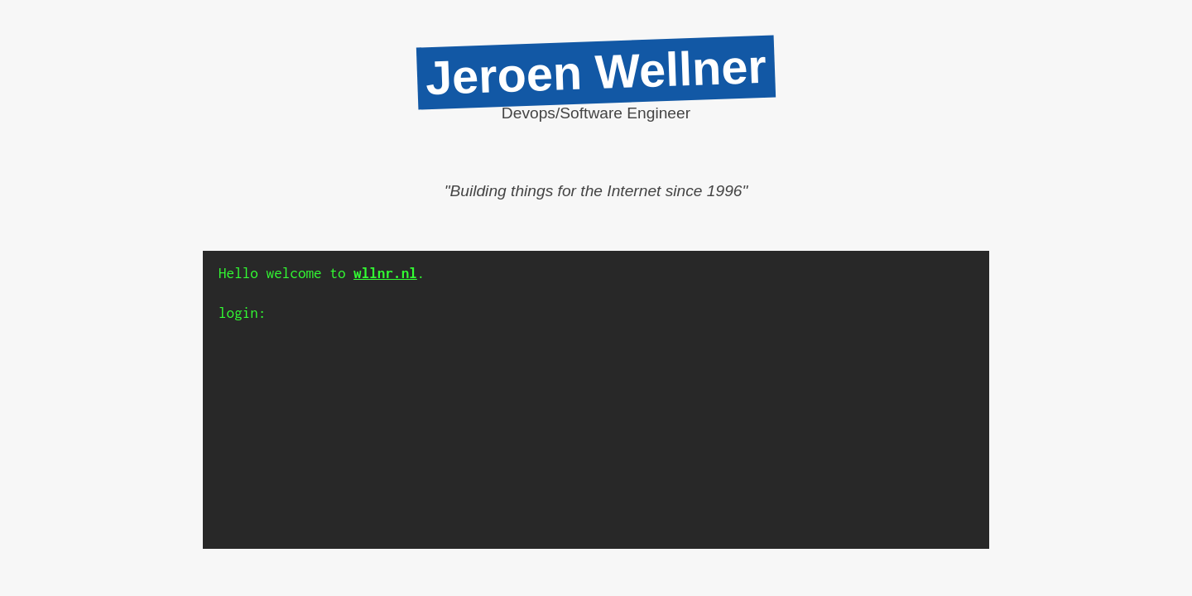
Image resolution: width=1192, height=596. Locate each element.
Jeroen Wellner (596, 72)
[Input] (623, 313)
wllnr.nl (385, 273)
